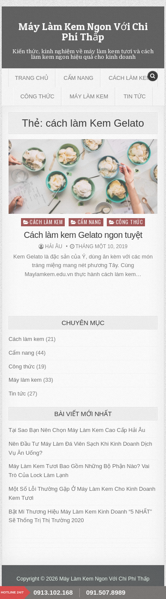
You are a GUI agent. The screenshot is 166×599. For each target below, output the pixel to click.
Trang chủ (31, 78)
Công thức (37, 96)
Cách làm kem (130, 78)
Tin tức (135, 96)
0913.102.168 (53, 592)
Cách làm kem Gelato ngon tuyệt (83, 235)
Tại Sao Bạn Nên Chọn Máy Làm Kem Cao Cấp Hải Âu (77, 430)
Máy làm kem (88, 96)
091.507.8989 (106, 592)
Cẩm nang (78, 78)
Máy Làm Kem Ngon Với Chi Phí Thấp (83, 31)
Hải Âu (53, 246)
